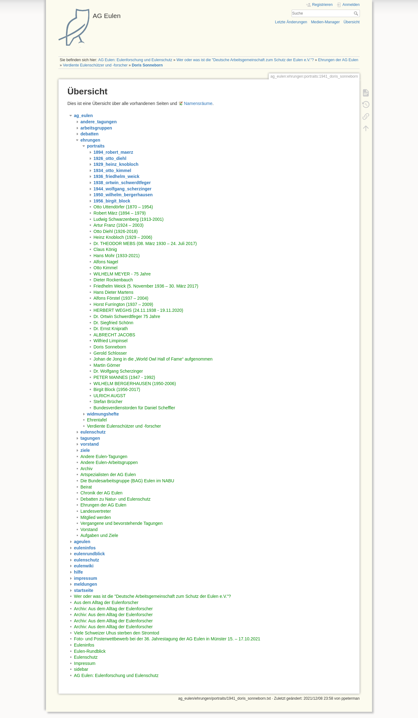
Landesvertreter (95, 511)
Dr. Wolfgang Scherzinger (118, 371)
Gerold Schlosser (110, 353)
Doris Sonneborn (147, 65)
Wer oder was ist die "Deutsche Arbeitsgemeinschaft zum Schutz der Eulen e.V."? (245, 60)
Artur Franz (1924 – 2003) (118, 225)
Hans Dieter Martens (113, 292)
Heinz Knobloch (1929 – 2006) (122, 237)
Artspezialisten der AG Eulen (108, 474)
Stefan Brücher (107, 401)
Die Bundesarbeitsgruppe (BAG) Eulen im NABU (127, 480)
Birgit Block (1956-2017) (116, 389)
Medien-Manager (325, 22)
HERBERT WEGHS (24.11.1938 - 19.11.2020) (138, 310)
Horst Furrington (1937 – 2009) (123, 304)
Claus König (105, 249)
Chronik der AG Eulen (101, 492)
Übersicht (351, 22)
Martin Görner (106, 365)
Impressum (84, 663)
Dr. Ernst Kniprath (110, 328)
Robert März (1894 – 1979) (119, 213)
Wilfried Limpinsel (110, 340)
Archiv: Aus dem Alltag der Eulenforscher (113, 608)
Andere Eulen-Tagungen (103, 456)
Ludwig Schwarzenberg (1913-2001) (128, 219)
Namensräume (198, 103)
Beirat (86, 486)
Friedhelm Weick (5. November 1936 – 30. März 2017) (145, 286)
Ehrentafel (97, 419)
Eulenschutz (86, 657)
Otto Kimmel (105, 267)
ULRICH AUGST (109, 395)
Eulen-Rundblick (90, 651)
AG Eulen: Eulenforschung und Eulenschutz (135, 60)
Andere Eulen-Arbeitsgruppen (109, 462)
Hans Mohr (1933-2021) (116, 255)
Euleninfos (84, 645)
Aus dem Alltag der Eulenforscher (106, 602)
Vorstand (89, 529)
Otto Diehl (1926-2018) (115, 231)
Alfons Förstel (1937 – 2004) (120, 298)
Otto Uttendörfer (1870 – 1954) (123, 206)
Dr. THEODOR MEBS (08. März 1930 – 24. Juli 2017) (145, 243)
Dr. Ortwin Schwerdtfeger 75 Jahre (126, 316)
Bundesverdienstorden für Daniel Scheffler (134, 407)
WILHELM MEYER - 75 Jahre (122, 273)
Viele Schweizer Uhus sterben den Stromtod (116, 632)
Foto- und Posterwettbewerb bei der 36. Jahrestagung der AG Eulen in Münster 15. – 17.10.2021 (167, 638)
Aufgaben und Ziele (99, 535)
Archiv (86, 468)
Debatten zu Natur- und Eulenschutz (115, 499)
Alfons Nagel (105, 261)
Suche (357, 13)
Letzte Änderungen (291, 22)
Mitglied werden (95, 517)
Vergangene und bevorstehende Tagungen (121, 523)
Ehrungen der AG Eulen (338, 60)
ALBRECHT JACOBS (114, 334)
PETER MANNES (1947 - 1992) (124, 377)
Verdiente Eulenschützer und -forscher (95, 65)
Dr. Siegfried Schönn (113, 322)
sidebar (81, 669)
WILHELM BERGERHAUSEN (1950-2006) (134, 383)
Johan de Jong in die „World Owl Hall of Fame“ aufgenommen (152, 359)
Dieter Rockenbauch (113, 279)
